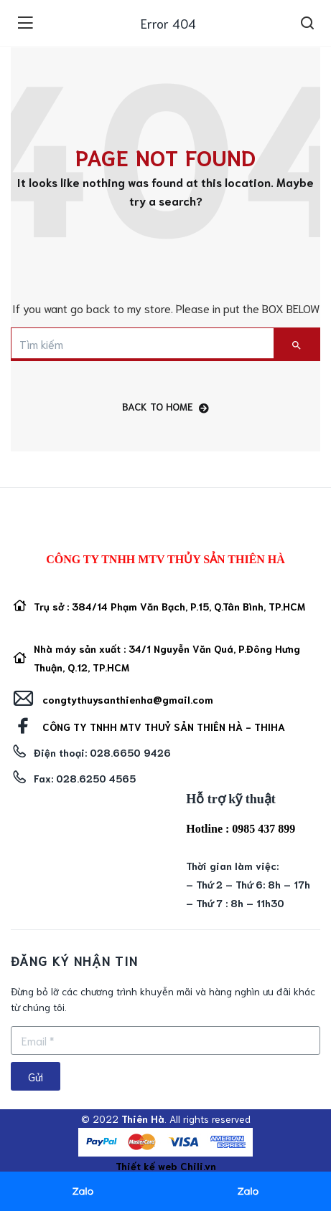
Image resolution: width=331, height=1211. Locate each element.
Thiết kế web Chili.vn (166, 1165)
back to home (165, 406)
